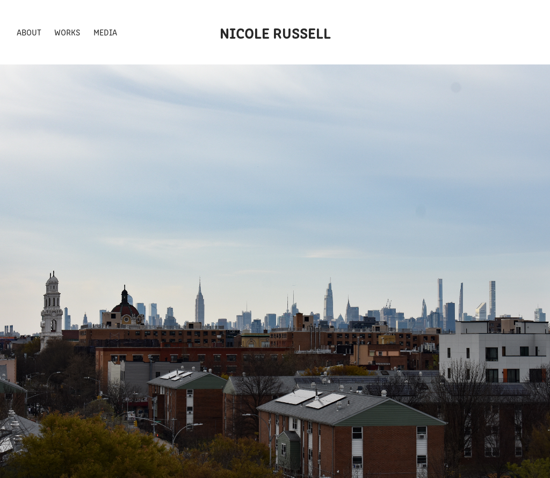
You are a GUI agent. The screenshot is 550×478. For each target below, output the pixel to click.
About (29, 32)
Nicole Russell (275, 32)
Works (67, 32)
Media (105, 32)
